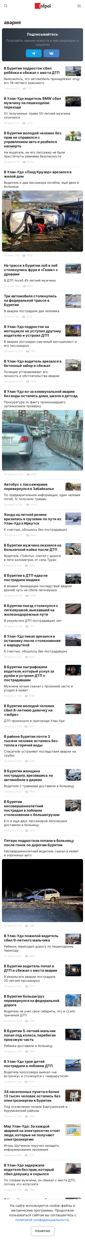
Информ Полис (42, 6)
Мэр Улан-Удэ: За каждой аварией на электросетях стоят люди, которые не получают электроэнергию (32, 1132)
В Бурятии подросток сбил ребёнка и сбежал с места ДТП (32, 70)
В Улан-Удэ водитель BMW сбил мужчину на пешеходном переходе (32, 102)
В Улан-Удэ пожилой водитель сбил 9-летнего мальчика (31, 938)
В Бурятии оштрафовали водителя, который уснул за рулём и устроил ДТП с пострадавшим (29, 673)
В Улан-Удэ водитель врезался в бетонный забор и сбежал (32, 363)
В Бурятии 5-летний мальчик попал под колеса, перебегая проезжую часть (30, 1035)
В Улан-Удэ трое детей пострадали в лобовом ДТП (28, 1063)
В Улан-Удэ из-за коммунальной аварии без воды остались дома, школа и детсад (41, 393)
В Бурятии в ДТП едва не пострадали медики (26, 577)
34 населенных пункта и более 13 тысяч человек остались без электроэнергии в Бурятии (32, 1096)
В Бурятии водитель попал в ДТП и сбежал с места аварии (30, 968)
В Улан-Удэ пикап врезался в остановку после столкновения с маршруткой (32, 640)
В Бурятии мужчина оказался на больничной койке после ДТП (32, 547)
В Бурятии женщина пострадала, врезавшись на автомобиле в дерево (28, 775)
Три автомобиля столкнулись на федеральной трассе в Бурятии (30, 300)
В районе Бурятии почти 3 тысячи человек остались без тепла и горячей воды (31, 740)
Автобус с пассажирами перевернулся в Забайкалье (29, 486)
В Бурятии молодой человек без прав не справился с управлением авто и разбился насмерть (32, 139)
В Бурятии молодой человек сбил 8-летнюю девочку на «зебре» (29, 710)
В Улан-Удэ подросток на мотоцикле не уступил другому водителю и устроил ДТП (32, 331)
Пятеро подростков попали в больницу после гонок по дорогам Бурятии (39, 843)
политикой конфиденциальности (42, 1220)
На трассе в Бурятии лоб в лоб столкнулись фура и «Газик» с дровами (31, 269)
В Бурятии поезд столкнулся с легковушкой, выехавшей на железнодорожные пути (31, 610)
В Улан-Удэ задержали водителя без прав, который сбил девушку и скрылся (29, 1169)
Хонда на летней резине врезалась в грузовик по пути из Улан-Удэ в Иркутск (32, 519)
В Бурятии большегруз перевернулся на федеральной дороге (31, 1000)
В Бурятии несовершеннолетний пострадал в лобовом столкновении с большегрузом (31, 808)
